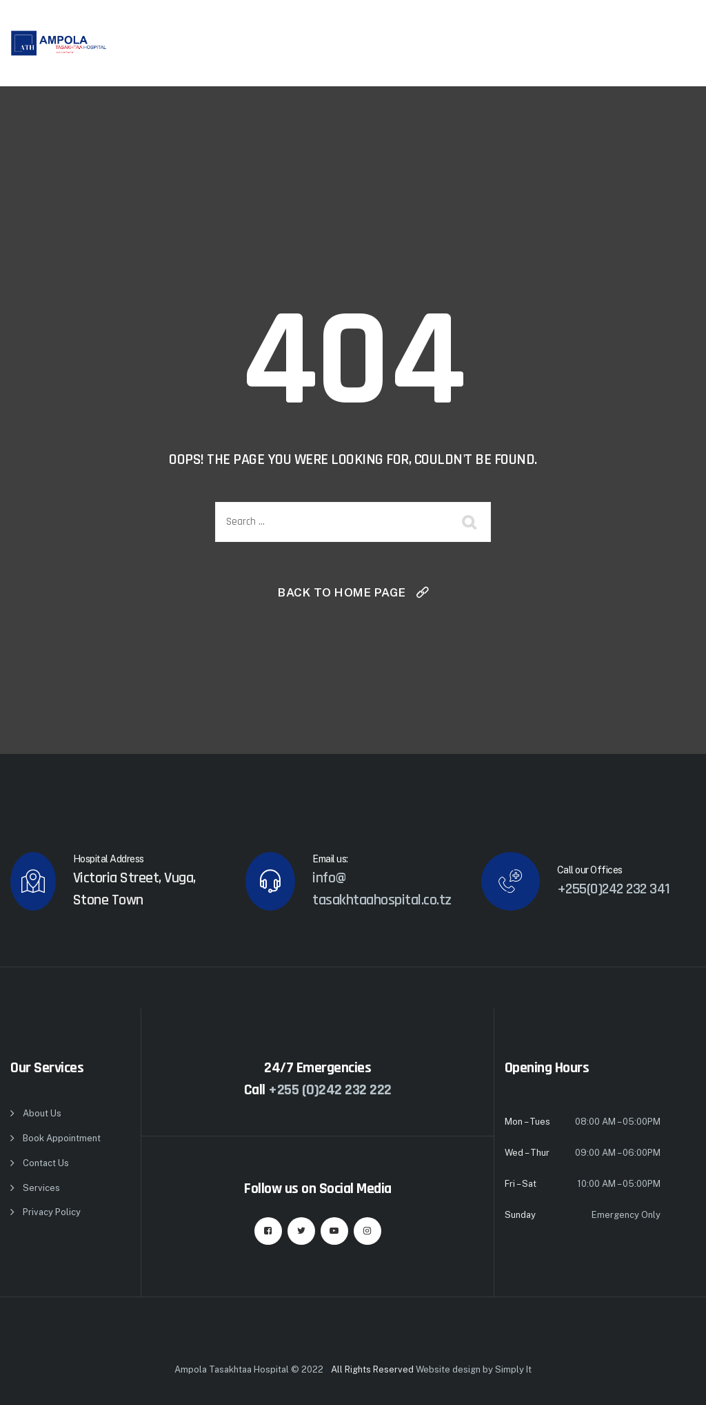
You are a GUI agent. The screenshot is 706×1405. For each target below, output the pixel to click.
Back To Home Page (342, 592)
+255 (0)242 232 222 (330, 1090)
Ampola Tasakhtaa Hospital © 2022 (248, 1369)
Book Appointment (62, 1138)
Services (41, 1188)
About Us (42, 1113)
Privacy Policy (52, 1212)
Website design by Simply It (474, 1369)
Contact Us (46, 1163)
